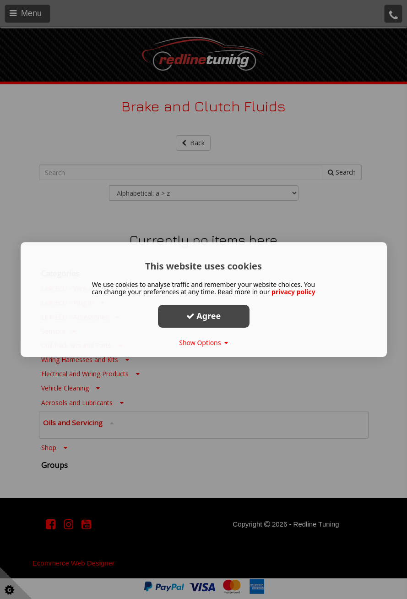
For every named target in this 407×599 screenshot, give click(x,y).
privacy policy (293, 291)
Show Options (203, 342)
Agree (203, 315)
